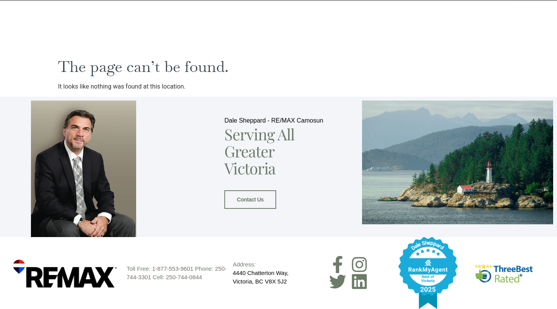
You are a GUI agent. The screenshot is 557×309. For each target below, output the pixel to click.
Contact (502, 30)
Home (270, 30)
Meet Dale (305, 30)
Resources (429, 30)
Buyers (387, 30)
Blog (467, 30)
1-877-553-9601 (172, 268)
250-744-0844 (184, 277)
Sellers (345, 30)
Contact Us (250, 199)
